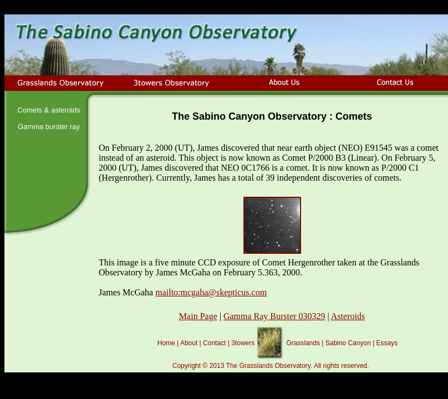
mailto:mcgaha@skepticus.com (211, 292)
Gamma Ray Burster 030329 (274, 316)
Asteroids (348, 316)
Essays (387, 343)
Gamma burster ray (49, 126)
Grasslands (303, 343)
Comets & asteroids (48, 110)
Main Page (198, 316)
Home (166, 343)
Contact (214, 343)
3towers (242, 343)
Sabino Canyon (348, 343)
